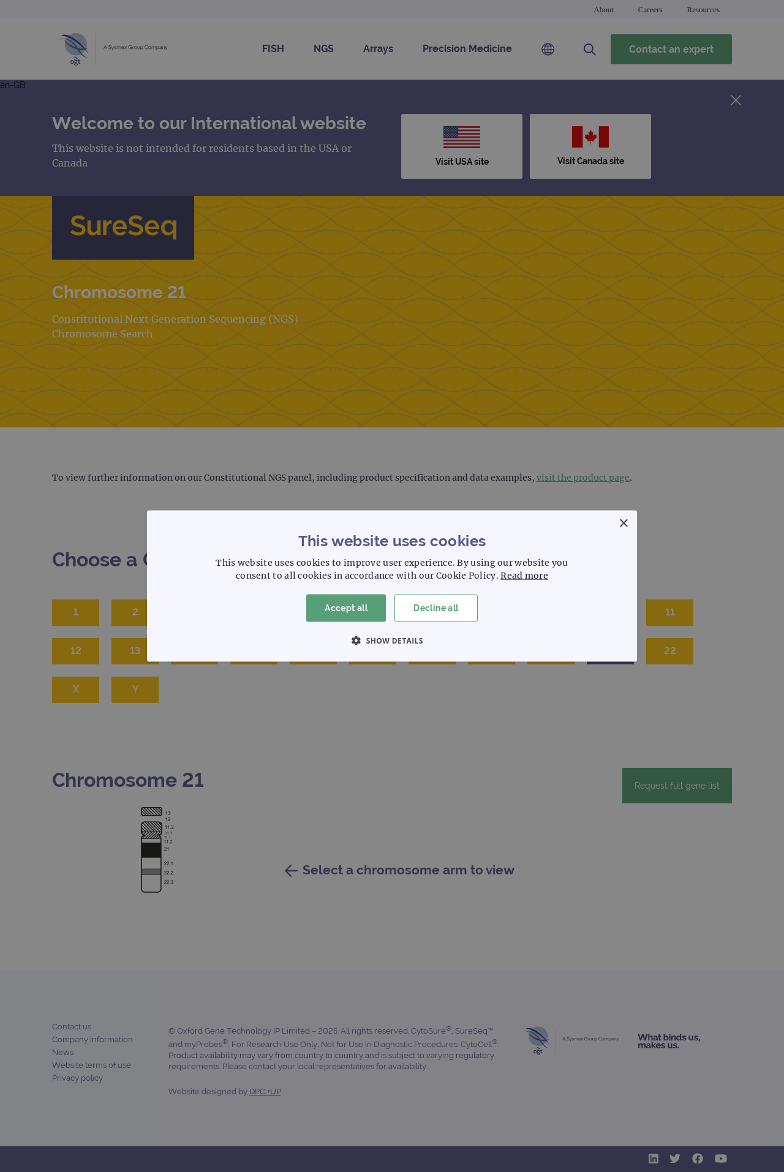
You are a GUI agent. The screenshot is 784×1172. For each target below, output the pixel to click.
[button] (392, 640)
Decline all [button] (435, 608)
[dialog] (392, 586)
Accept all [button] (346, 608)
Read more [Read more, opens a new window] (524, 575)
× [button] (623, 523)
